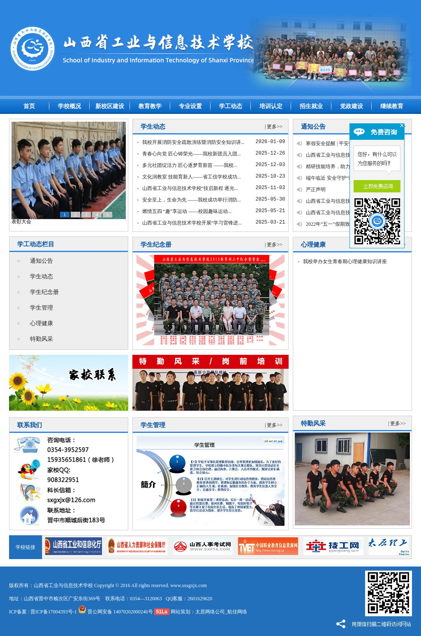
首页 (29, 106)
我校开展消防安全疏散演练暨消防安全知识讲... (193, 142)
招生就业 (311, 106)
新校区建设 (109, 106)
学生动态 (41, 276)
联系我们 (29, 425)
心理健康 (41, 323)
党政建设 (351, 106)
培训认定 (270, 106)
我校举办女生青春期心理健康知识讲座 (345, 261)
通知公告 (41, 261)
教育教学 (150, 106)
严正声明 (316, 189)
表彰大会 (21, 221)
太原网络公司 (210, 612)
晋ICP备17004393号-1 (53, 612)
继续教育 (391, 106)
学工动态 (230, 106)
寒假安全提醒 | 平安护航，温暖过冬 (344, 143)
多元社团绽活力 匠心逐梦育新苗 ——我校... (189, 165)
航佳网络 (237, 612)
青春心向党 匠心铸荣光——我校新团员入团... (191, 154)
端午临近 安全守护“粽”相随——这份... (347, 178)
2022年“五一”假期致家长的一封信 (342, 224)
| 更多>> (273, 127)
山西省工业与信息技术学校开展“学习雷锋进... (192, 223)
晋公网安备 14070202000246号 (115, 612)
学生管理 (41, 308)
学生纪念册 (44, 292)
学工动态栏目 (35, 244)
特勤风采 (41, 339)
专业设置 (190, 106)
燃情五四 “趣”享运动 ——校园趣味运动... (187, 211)
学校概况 (69, 106)
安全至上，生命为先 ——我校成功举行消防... (191, 200)
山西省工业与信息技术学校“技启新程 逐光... (190, 188)
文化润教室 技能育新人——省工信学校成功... (191, 177)
